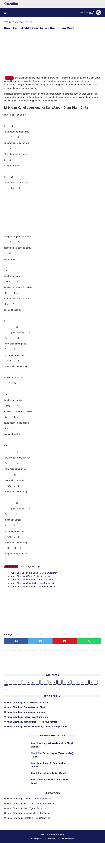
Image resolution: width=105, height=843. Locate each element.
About (43, 834)
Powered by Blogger (65, 839)
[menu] (5, 12)
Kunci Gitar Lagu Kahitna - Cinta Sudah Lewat (33, 586)
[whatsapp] (89, 641)
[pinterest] (64, 641)
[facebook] (16, 641)
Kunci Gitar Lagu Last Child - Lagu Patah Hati (32, 583)
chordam (51, 839)
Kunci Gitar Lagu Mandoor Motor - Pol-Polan (32, 579)
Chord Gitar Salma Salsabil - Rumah (48, 773)
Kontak (52, 834)
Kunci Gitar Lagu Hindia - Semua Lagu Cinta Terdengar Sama (37, 726)
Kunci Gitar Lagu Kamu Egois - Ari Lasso (30, 576)
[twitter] (40, 641)
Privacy (61, 834)
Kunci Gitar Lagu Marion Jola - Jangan (26, 712)
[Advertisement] (52, 53)
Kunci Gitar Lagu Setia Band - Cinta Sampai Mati (34, 572)
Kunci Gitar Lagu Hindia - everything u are (27, 717)
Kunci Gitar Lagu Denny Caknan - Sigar (26, 707)
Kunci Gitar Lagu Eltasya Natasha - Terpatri (28, 702)
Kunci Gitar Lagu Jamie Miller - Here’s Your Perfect (32, 721)
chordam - (9, 78)
